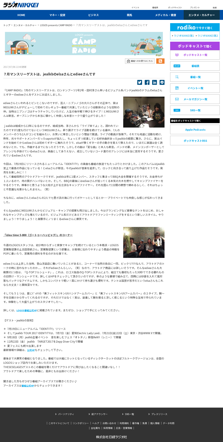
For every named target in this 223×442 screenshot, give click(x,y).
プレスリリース (159, 414)
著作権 (135, 423)
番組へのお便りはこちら (138, 61)
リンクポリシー (81, 423)
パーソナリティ (66, 414)
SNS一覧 (129, 414)
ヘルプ (95, 423)
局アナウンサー (100, 414)
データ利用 (168, 423)
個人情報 (155, 423)
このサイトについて (59, 423)
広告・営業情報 (124, 428)
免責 (144, 423)
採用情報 (108, 428)
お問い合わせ (109, 423)
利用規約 (124, 423)
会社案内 (95, 428)
